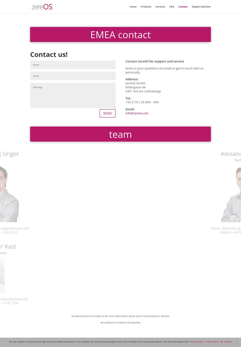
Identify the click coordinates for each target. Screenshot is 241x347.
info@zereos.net (137, 113)
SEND (107, 113)
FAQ (171, 7)
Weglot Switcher (201, 7)
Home (133, 7)
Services (160, 7)
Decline (228, 341)
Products (146, 7)
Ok (221, 341)
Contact (183, 7)
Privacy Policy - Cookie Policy (204, 341)
